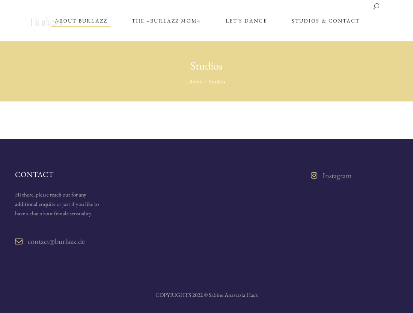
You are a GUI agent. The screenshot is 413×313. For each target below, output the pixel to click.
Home (195, 81)
